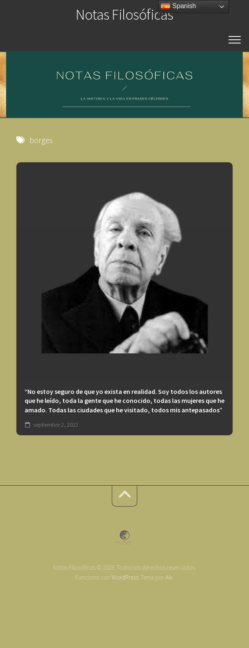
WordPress (124, 577)
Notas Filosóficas (124, 14)
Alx (168, 577)
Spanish (178, 6)
